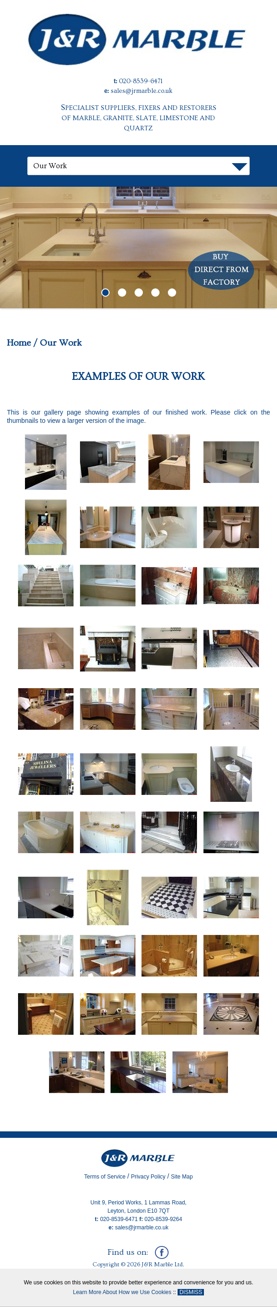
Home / (22, 343)
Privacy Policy (148, 1176)
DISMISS (190, 1292)
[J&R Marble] (138, 32)
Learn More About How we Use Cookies (122, 1292)
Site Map (182, 1176)
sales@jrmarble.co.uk (141, 91)
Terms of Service (104, 1176)
